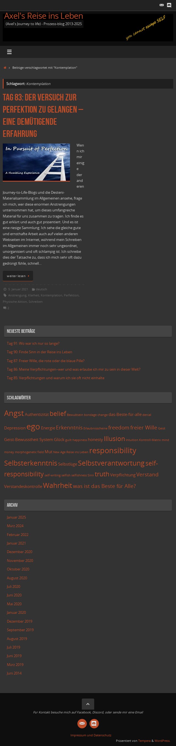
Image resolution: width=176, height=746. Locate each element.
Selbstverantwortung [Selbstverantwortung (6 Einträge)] (111, 463)
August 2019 (17, 638)
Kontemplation (51, 295)
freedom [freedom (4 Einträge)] (118, 427)
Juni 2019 (14, 656)
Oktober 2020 (18, 569)
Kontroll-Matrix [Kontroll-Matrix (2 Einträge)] (150, 440)
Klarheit (33, 295)
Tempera (144, 741)
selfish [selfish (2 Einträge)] (66, 475)
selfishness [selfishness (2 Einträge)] (79, 475)
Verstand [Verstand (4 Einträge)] (147, 474)
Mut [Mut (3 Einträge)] (48, 452)
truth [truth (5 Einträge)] (102, 474)
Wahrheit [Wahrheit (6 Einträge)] (57, 485)
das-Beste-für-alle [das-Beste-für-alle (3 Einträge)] (125, 414)
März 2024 (15, 526)
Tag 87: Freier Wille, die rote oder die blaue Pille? (46, 361)
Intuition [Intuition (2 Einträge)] (132, 440)
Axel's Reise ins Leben (43, 15)
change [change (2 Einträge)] (103, 415)
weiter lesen (19, 276)
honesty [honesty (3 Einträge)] (95, 439)
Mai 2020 (14, 604)
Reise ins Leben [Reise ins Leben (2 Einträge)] (77, 452)
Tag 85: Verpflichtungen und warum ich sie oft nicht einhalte (55, 378)
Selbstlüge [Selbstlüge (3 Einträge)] (67, 464)
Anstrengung (17, 295)
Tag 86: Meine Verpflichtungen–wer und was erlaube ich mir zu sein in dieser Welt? (73, 369)
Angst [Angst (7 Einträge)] (14, 413)
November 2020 (20, 560)
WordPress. (162, 741)
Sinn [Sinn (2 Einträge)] (91, 475)
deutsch (41, 289)
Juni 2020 (14, 595)
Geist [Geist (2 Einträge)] (161, 428)
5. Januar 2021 (18, 289)
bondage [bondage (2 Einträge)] (90, 415)
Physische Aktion (15, 301)
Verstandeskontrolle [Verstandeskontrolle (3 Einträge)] (23, 486)
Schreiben (36, 301)
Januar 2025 (16, 517)
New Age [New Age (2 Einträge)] (59, 452)
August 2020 (17, 578)
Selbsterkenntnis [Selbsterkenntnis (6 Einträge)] (30, 463)
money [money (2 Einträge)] (9, 452)
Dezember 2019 (19, 621)
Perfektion (71, 295)
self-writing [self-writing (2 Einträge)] (53, 475)
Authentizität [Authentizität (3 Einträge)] (37, 414)
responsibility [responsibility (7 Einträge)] (112, 450)
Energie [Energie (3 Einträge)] (48, 428)
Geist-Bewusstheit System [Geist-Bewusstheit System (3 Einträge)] (28, 439)
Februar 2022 (17, 534)
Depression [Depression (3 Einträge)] (15, 428)
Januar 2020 (16, 612)
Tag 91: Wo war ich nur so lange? (33, 343)
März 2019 (15, 664)
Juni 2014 (14, 673)
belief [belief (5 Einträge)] (58, 413)
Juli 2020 (13, 586)
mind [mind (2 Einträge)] (165, 440)
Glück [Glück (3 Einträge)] (59, 439)
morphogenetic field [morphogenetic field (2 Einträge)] (29, 452)
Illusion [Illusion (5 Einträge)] (114, 438)
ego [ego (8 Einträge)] (33, 426)
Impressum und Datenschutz (91, 735)
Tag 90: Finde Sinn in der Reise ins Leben (39, 352)
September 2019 (20, 630)
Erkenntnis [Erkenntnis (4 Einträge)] (69, 427)
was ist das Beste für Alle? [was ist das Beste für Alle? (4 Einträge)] (104, 486)
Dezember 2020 (19, 551)
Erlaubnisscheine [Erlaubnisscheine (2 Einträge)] (95, 428)
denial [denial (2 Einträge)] (146, 415)
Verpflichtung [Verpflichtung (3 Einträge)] (123, 475)
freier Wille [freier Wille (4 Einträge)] (143, 427)
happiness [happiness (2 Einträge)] (79, 440)
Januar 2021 (16, 543)
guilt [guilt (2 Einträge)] (68, 440)
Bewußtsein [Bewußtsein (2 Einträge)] (75, 415)
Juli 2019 (13, 647)
